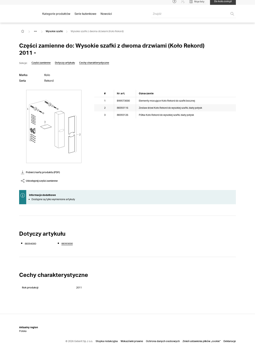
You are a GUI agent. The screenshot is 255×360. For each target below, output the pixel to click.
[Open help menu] (174, 3)
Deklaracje (229, 341)
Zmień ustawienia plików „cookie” (202, 341)
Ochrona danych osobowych (163, 341)
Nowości (106, 16)
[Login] (182, 3)
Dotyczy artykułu (65, 62)
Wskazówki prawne (132, 341)
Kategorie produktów (56, 16)
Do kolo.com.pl (223, 3)
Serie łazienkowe (85, 16)
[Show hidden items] (35, 31)
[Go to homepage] (22, 31)
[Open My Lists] (197, 3)
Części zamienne (41, 62)
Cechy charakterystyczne (94, 62)
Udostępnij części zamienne (39, 181)
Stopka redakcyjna (107, 341)
